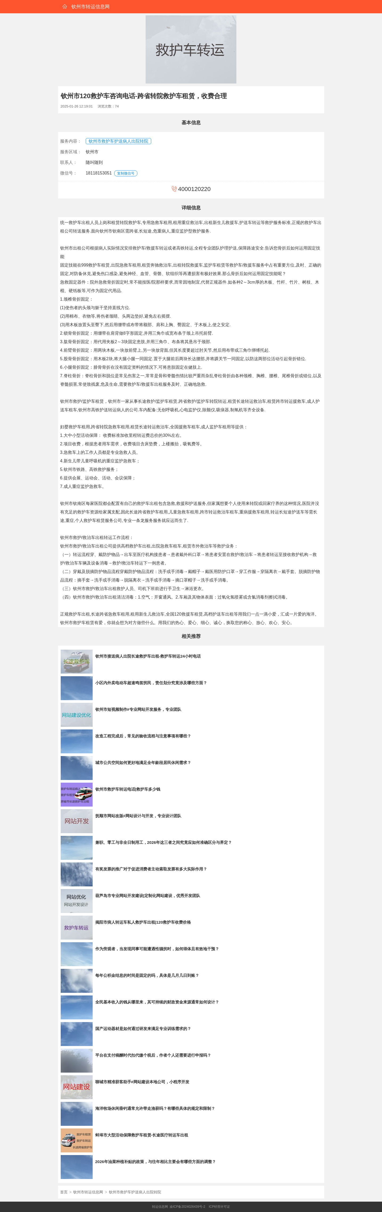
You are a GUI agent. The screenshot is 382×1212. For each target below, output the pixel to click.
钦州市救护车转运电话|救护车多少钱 (127, 789)
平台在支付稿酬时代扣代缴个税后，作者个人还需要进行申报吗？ (153, 1055)
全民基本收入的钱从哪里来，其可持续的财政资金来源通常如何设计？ (157, 1002)
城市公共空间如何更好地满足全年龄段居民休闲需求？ (143, 762)
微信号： (68, 173)
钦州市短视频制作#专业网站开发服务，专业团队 (138, 709)
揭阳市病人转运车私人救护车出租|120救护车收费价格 (143, 922)
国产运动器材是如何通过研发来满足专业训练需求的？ (143, 1028)
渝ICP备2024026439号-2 (187, 1207)
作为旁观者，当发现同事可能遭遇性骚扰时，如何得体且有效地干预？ (157, 949)
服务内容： (70, 141)
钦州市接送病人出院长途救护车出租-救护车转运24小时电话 (148, 656)
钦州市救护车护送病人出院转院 (118, 141)
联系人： (68, 162)
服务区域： (70, 152)
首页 (64, 1192)
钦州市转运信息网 (88, 1192)
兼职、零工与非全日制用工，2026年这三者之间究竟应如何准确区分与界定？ (163, 842)
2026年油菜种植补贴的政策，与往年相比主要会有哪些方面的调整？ (155, 1161)
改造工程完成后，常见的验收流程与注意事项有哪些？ (143, 736)
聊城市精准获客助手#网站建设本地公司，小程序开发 (142, 1082)
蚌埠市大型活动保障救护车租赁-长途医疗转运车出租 (141, 1135)
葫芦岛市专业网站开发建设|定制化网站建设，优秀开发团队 (147, 895)
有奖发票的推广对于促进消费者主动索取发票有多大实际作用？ (151, 869)
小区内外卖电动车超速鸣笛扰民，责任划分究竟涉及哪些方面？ (151, 682)
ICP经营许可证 (219, 1207)
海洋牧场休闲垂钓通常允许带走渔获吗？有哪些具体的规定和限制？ (155, 1108)
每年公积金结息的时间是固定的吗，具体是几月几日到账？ (147, 975)
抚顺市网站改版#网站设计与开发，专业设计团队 (138, 815)
